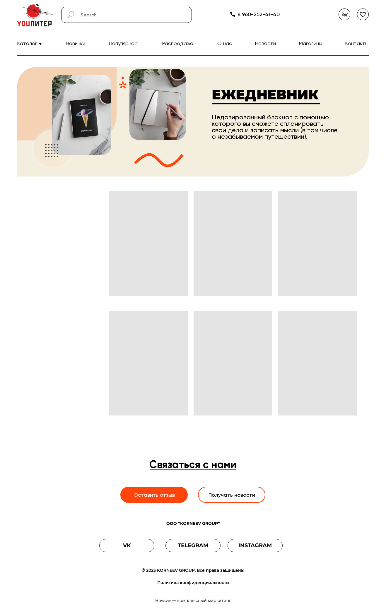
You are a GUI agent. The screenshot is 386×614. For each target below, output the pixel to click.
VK (127, 545)
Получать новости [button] (232, 495)
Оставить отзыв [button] (154, 495)
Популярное (123, 43)
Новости (265, 43)
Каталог (27, 43)
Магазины (310, 43)
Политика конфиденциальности (193, 582)
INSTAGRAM (255, 545)
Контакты (356, 43)
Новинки (75, 43)
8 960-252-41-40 (259, 14)
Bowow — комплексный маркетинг (193, 600)
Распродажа (177, 43)
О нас (224, 43)
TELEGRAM (193, 545)
